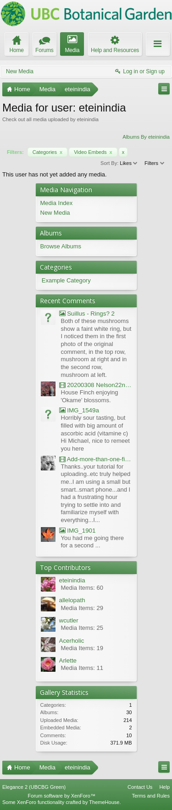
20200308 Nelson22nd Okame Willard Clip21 (95, 385)
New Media (19, 71)
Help (164, 787)
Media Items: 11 (82, 667)
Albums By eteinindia (146, 137)
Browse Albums (61, 246)
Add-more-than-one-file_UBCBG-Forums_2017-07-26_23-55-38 (95, 459)
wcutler (68, 620)
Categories (47, 152)
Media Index (56, 203)
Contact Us (140, 787)
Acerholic (71, 640)
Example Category (66, 280)
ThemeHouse (104, 802)
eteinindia (72, 580)
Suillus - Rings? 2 (87, 313)
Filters (154, 163)
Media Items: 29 (82, 608)
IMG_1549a (79, 410)
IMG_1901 (77, 530)
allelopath (72, 600)
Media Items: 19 (82, 648)
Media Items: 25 (82, 627)
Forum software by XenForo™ (61, 795)
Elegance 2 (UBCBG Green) (34, 787)
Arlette (68, 660)
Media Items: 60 (82, 587)
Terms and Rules (151, 795)
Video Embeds (93, 152)
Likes (129, 163)
